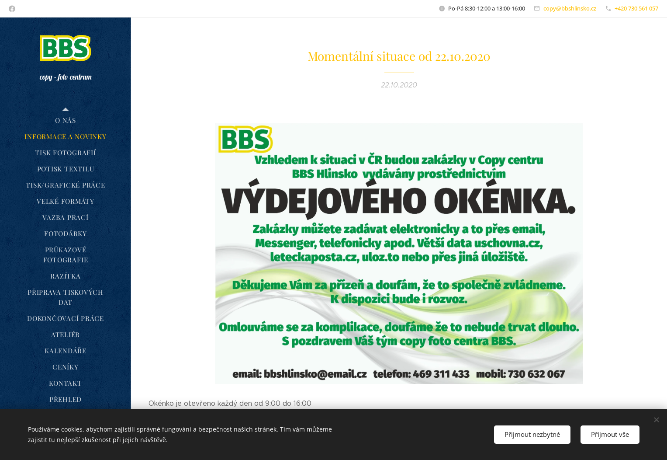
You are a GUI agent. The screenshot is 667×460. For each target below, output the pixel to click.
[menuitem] (65, 120)
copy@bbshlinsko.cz (569, 8)
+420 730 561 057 (636, 8)
